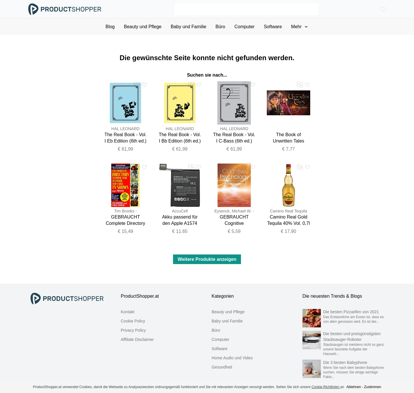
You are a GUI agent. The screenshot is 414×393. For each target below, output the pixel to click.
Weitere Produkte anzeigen (207, 259)
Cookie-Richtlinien (325, 387)
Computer (220, 339)
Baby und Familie (227, 321)
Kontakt (127, 312)
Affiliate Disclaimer (137, 339)
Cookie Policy (133, 321)
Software (219, 348)
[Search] (246, 9)
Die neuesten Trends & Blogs (332, 296)
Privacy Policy (133, 330)
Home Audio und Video (232, 358)
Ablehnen (353, 387)
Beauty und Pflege (228, 312)
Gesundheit (222, 367)
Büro (216, 330)
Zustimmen (372, 387)
